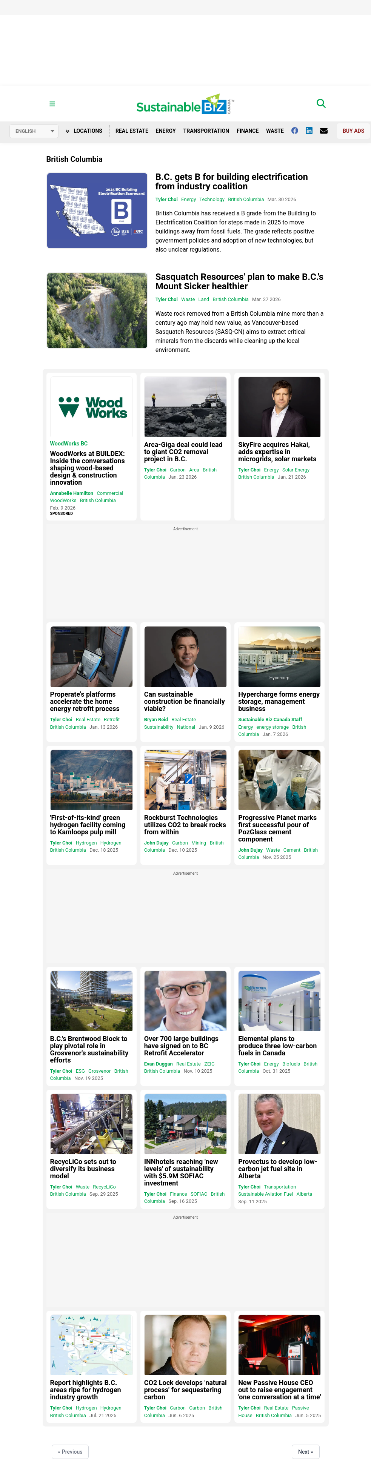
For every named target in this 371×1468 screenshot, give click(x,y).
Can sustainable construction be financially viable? (184, 701)
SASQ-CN (230, 331)
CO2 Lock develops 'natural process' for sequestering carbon (185, 1390)
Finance (248, 131)
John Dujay (156, 843)
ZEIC (209, 1064)
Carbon (178, 470)
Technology (212, 199)
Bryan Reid (156, 719)
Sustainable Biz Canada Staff (270, 719)
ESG (80, 1071)
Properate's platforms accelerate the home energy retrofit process (85, 701)
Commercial (110, 493)
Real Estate (131, 131)
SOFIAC (199, 1194)
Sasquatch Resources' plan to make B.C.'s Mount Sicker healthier (239, 282)
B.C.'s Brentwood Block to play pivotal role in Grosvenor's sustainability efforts (89, 1049)
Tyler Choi (166, 199)
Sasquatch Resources (184, 331)
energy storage (273, 727)
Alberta (305, 1194)
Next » (305, 1452)
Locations (84, 131)
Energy (166, 131)
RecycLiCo (104, 1187)
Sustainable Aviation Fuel (265, 1194)
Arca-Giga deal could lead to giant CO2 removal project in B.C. (183, 452)
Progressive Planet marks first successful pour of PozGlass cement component (277, 828)
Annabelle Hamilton (72, 493)
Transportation (206, 131)
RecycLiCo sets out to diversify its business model (83, 1169)
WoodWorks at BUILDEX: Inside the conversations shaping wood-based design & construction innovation (87, 468)
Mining (198, 843)
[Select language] (33, 131)
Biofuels (291, 1064)
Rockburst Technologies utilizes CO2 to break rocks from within (185, 825)
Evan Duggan (158, 1064)
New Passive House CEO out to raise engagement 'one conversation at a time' (279, 1390)
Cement (291, 850)
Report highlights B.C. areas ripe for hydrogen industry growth (85, 1390)
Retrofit (112, 719)
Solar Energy (295, 470)
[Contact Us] (327, 130)
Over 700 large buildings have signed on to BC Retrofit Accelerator (181, 1046)
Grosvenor (99, 1071)
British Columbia (246, 199)
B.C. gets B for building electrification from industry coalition (231, 182)
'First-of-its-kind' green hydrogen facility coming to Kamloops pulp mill (88, 825)
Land (204, 299)
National (186, 727)
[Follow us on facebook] (298, 130)
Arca (194, 470)
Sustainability (159, 727)
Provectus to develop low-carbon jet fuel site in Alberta (277, 1169)
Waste (275, 131)
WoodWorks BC (69, 444)
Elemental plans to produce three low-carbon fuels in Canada (277, 1046)
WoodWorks (63, 500)
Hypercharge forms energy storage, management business (279, 701)
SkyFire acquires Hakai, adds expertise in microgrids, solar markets (277, 452)
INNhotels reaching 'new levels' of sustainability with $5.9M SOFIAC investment (181, 1172)
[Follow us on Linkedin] (313, 130)
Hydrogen (86, 843)
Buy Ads (353, 131)
